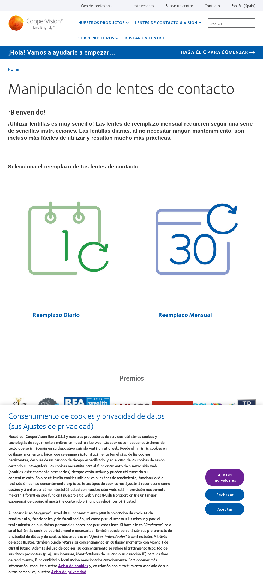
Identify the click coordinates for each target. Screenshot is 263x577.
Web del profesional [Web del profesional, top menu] (96, 5)
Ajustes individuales (225, 480)
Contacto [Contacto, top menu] (212, 5)
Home (13, 69)
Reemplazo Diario (55, 314)
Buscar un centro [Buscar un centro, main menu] (144, 37)
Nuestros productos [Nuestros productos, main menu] (101, 22)
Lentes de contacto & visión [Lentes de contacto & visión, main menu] (166, 22)
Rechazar (225, 497)
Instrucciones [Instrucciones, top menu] (143, 5)
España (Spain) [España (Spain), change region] (243, 5)
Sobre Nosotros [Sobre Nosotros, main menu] (96, 37)
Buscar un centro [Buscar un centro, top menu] (179, 5)
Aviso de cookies (73, 569)
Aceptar (224, 512)
